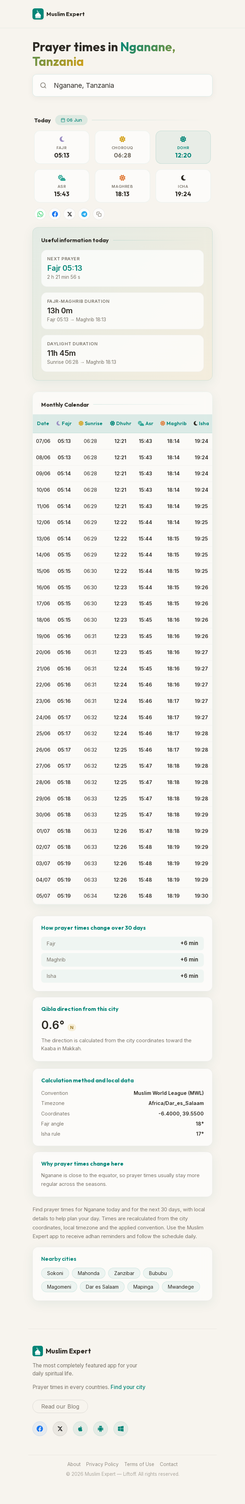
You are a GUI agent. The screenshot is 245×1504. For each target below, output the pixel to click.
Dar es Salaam (102, 1287)
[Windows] (120, 1428)
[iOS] (80, 1428)
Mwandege (181, 1287)
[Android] (100, 1428)
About (74, 1464)
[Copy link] (99, 214)
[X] (60, 1428)
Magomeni (59, 1287)
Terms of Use (139, 1464)
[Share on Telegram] (84, 214)
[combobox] (129, 85)
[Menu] (204, 14)
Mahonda (88, 1273)
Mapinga (143, 1287)
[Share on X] (69, 214)
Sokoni (55, 1273)
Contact (169, 1464)
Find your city (128, 1387)
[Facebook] (39, 1428)
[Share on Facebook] (55, 214)
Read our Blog (60, 1406)
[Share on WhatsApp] (40, 214)
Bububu (158, 1273)
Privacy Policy (102, 1464)
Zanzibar (124, 1273)
